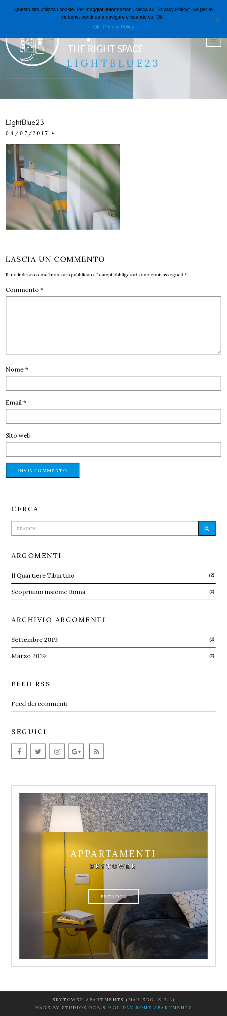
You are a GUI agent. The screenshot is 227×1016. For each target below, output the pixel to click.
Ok (96, 27)
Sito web (18, 435)
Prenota (113, 896)
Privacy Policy (118, 27)
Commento (24, 289)
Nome (17, 369)
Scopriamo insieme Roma (48, 591)
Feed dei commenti (39, 703)
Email (16, 402)
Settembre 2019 (34, 639)
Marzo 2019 (28, 656)
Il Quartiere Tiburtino (43, 575)
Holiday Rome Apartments (150, 1007)
